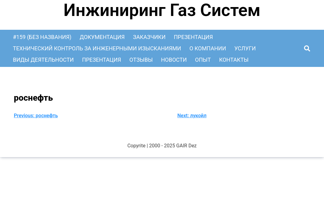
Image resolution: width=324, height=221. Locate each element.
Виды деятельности (43, 59)
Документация (102, 37)
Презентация (193, 37)
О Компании (207, 48)
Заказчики (149, 37)
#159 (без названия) (42, 37)
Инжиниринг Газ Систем (162, 10)
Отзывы (141, 59)
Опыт (203, 59)
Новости (174, 59)
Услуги (245, 48)
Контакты (233, 59)
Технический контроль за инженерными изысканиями (97, 48)
